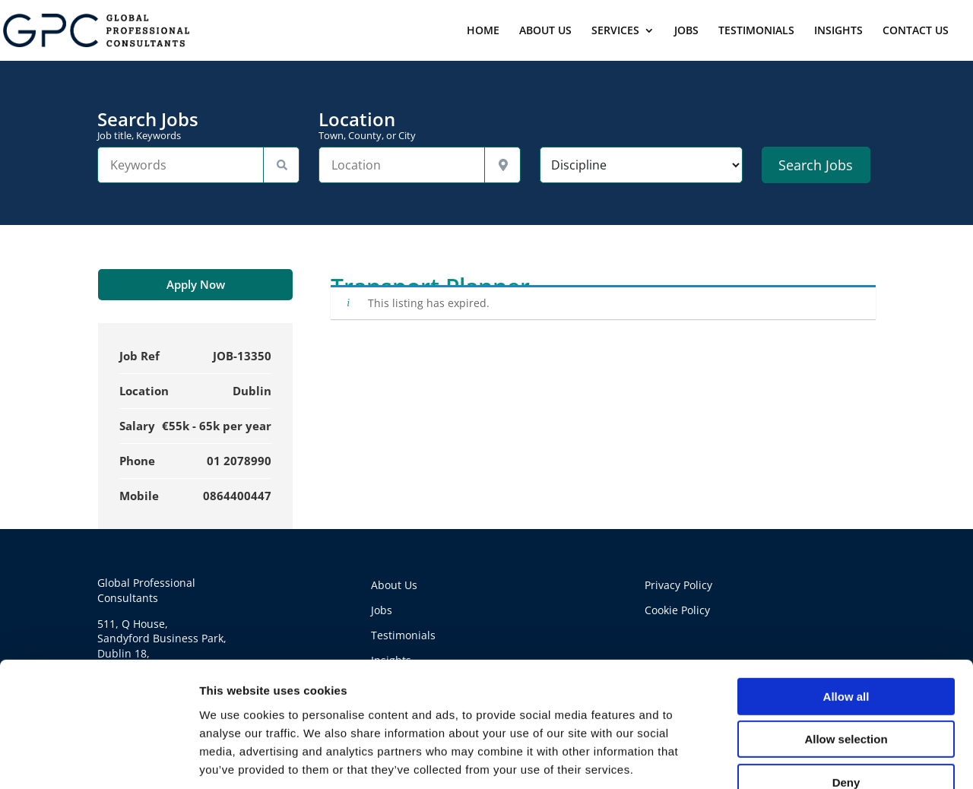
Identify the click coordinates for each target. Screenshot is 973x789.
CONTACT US (916, 31)
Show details (797, 759)
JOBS (686, 31)
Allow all (846, 606)
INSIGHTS (838, 31)
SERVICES (615, 31)
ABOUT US (545, 31)
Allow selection (845, 650)
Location (420, 125)
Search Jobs (198, 125)
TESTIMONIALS (756, 31)
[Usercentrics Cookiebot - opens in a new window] (98, 759)
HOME (483, 31)
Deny (846, 692)
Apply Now (195, 284)
